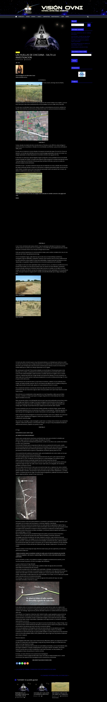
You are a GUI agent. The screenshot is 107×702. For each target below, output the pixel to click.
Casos (39, 16)
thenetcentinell (28, 59)
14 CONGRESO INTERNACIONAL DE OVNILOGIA (54, 675)
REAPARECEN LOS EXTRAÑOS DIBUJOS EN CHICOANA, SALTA (22, 694)
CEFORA (33, 16)
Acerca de (21, 16)
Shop (62, 16)
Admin (67, 16)
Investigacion (55, 16)
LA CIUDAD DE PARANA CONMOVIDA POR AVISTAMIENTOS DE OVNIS (35, 669)
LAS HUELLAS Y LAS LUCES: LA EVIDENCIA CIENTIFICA (41, 693)
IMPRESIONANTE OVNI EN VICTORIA (79, 47)
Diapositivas (46, 16)
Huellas (17, 52)
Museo (28, 16)
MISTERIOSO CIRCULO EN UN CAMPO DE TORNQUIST (60, 693)
